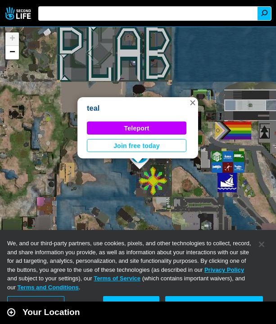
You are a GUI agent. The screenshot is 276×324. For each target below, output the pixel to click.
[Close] (261, 244)
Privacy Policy (224, 269)
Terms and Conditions (47, 287)
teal (93, 108)
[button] (192, 102)
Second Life (19, 13)
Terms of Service (117, 278)
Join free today (136, 145)
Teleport (136, 128)
